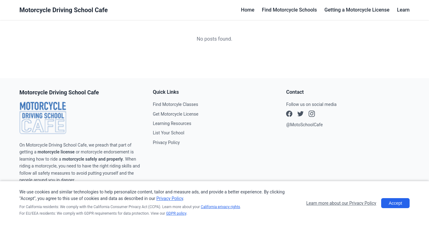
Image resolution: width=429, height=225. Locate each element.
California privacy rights (220, 207)
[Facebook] (289, 115)
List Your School (168, 132)
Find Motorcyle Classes (175, 104)
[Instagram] (300, 115)
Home (248, 10)
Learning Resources (172, 123)
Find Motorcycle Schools (289, 10)
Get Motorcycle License (176, 114)
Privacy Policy (166, 142)
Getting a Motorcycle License (357, 10)
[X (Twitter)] (312, 115)
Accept (395, 203)
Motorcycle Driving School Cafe (63, 10)
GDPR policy (176, 213)
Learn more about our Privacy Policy (341, 203)
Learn (403, 10)
